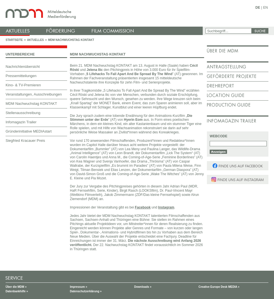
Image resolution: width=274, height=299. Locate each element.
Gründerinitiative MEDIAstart (29, 131)
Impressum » (78, 286)
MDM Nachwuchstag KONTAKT (71, 39)
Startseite (14, 39)
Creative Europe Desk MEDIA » (219, 286)
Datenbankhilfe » (17, 291)
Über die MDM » (16, 286)
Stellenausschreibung (23, 113)
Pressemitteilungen (21, 76)
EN (265, 8)
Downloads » (143, 286)
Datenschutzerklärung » (85, 291)
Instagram (166, 207)
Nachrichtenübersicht (23, 66)
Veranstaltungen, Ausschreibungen (34, 94)
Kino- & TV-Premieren (23, 85)
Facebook (142, 207)
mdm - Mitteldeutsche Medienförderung (102, 13)
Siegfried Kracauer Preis (25, 140)
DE (258, 8)
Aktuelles (35, 39)
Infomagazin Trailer (21, 122)
